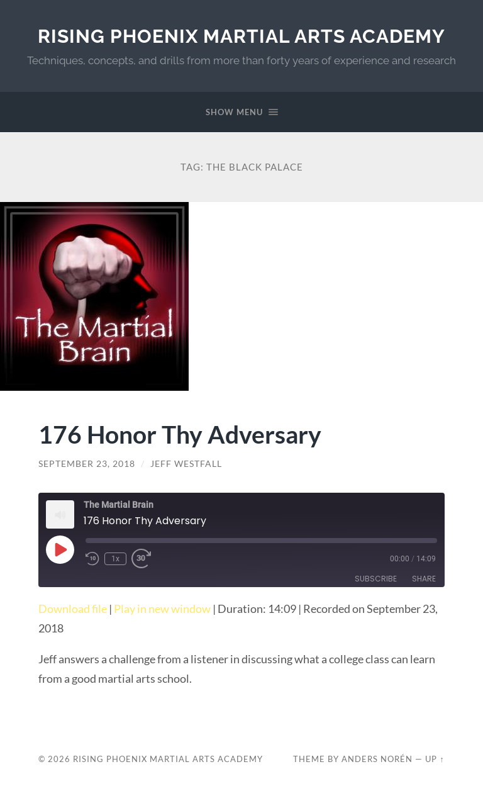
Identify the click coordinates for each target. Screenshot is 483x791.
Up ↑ (434, 759)
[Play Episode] (60, 549)
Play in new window (162, 608)
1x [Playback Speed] (115, 558)
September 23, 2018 (86, 464)
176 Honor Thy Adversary (179, 434)
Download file (72, 608)
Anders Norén (377, 759)
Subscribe (376, 578)
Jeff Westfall (186, 464)
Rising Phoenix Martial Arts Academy (241, 36)
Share (424, 578)
